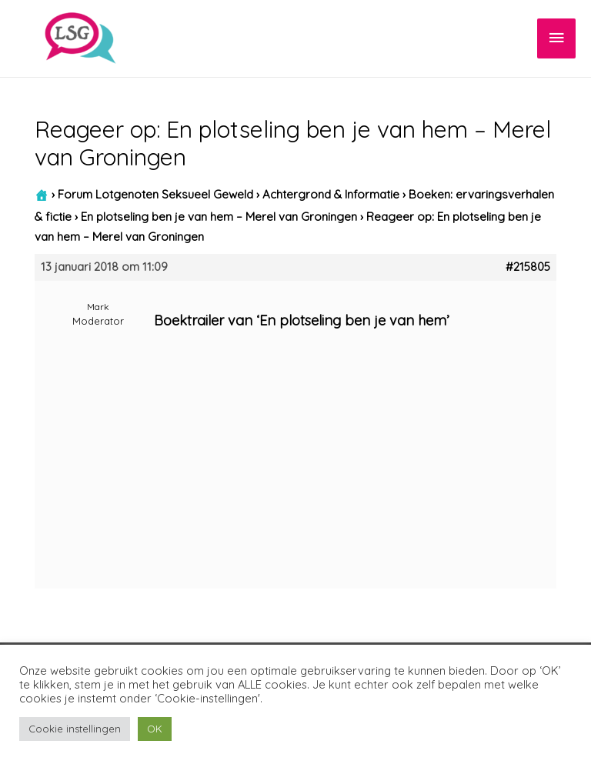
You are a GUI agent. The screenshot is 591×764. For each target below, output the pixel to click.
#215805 (528, 267)
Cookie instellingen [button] (74, 728)
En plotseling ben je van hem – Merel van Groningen (219, 216)
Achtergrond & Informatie (330, 194)
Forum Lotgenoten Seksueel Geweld (155, 194)
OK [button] (154, 728)
